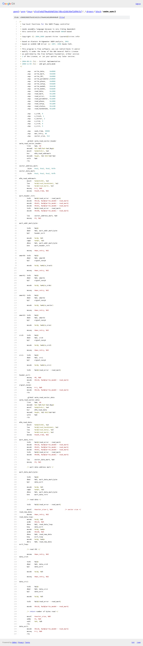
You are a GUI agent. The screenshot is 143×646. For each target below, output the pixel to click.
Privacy (21, 642)
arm (23, 11)
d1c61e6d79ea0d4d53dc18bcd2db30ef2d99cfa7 (58, 11)
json (139, 642)
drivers (90, 11)
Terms (27, 642)
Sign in (138, 4)
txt (133, 642)
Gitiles (14, 642)
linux (29, 11)
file (62, 17)
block (98, 11)
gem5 (16, 11)
